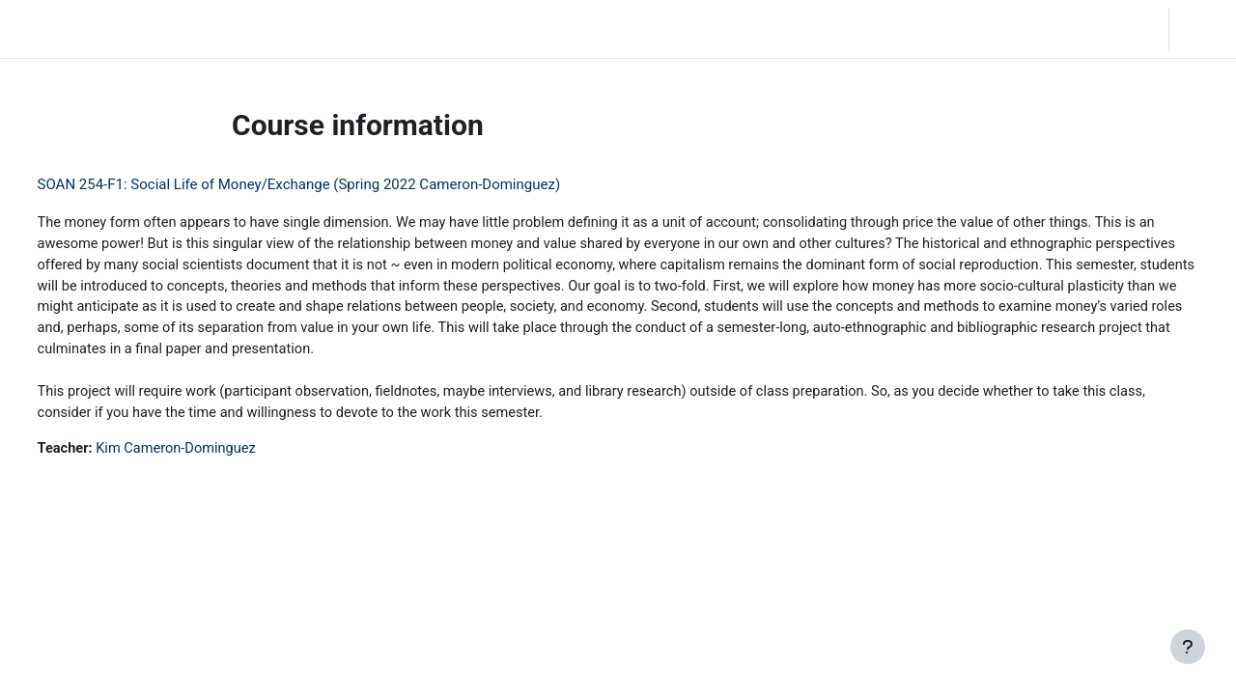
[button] (1097, 29)
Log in (1201, 29)
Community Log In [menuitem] (246, 29)
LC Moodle (58, 29)
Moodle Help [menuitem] (361, 29)
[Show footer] (1187, 646)
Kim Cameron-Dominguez (216, 454)
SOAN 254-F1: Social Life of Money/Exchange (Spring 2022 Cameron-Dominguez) (335, 184)
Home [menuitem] (151, 29)
